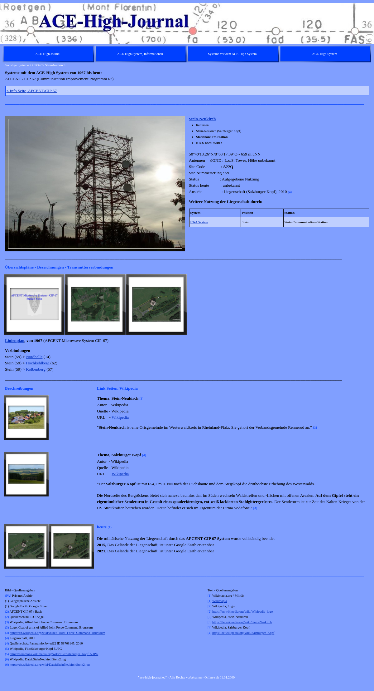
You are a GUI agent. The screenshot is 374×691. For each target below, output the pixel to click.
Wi (214, 601)
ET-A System (199, 222)
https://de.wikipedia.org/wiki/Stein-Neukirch (242, 622)
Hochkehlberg (37, 363)
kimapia (221, 601)
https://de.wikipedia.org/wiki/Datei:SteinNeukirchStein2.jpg (50, 664)
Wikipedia (120, 417)
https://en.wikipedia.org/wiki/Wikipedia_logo (242, 611)
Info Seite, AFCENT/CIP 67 (32, 90)
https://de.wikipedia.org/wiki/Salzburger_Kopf (243, 632)
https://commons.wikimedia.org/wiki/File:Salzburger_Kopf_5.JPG (54, 654)
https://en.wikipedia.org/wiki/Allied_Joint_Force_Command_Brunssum (57, 632)
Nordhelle (34, 356)
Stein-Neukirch (202, 118)
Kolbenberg (36, 369)
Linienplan (14, 340)
